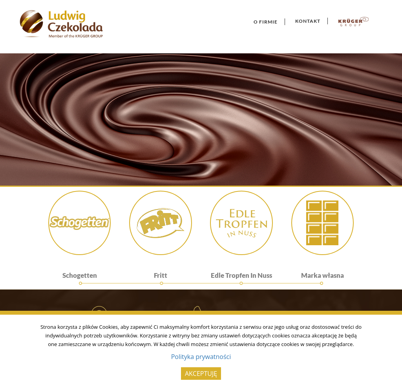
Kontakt (307, 21)
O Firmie (266, 22)
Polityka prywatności (201, 356)
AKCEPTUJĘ (201, 373)
